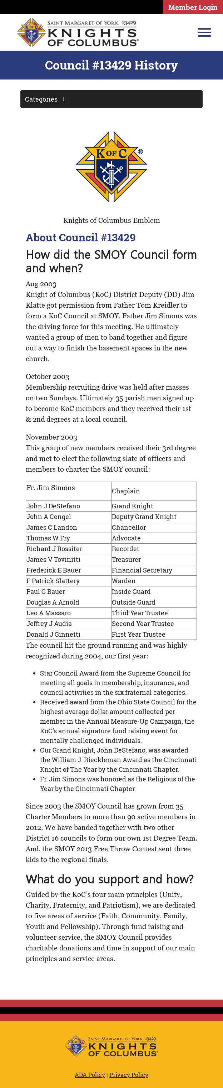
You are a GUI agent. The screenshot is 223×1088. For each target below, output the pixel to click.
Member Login (193, 7)
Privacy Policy (128, 1074)
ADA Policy (90, 1074)
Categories (48, 99)
